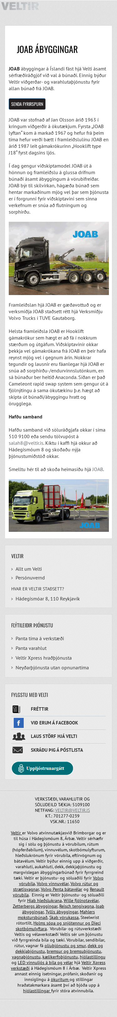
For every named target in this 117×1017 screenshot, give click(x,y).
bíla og (56, 962)
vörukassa (69, 917)
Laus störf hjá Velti (54, 736)
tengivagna (83, 906)
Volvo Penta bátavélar (61, 889)
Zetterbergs (24, 906)
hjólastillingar (37, 991)
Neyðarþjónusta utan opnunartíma (52, 667)
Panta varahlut (31, 648)
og (59, 923)
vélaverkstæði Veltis (51, 934)
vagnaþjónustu (26, 957)
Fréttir (39, 709)
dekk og (95, 945)
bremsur (55, 951)
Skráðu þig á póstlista (57, 750)
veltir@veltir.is (72, 810)
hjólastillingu (92, 957)
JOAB (97, 469)
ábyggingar (46, 906)
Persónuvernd (30, 577)
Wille (69, 900)
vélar (68, 962)
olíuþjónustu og (61, 945)
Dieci (96, 923)
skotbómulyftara (31, 928)
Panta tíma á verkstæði (40, 638)
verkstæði (20, 968)
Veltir (16, 833)
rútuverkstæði (88, 928)
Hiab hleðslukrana (44, 900)
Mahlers (87, 912)
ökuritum (60, 979)
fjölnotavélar (87, 900)
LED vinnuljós (32, 962)
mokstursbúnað (32, 917)
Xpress (99, 962)
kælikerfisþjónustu (60, 957)
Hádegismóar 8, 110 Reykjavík (48, 598)
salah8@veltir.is (26, 443)
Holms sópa (45, 923)
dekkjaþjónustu (30, 951)
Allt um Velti (29, 569)
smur (81, 945)
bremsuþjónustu (85, 951)
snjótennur (73, 923)
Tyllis (51, 912)
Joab (100, 906)
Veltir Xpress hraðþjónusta (44, 658)
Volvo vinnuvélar (53, 883)
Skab (54, 917)
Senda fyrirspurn (27, 104)
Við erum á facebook (54, 723)
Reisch (65, 906)
